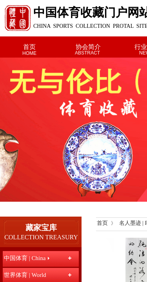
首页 (29, 46)
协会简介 (88, 46)
